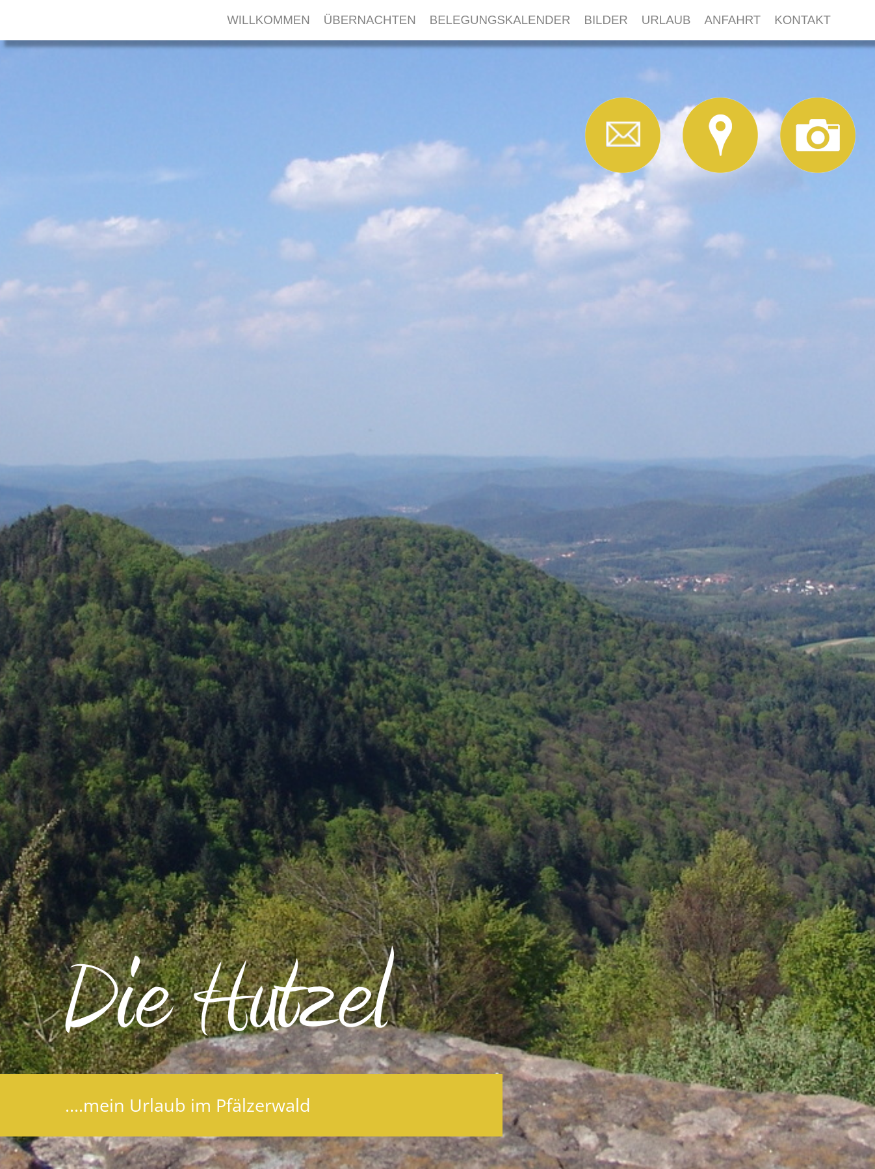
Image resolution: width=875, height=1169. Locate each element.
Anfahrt (733, 20)
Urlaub (666, 20)
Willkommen (268, 20)
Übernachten (370, 20)
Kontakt (802, 20)
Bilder (605, 20)
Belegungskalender (500, 20)
